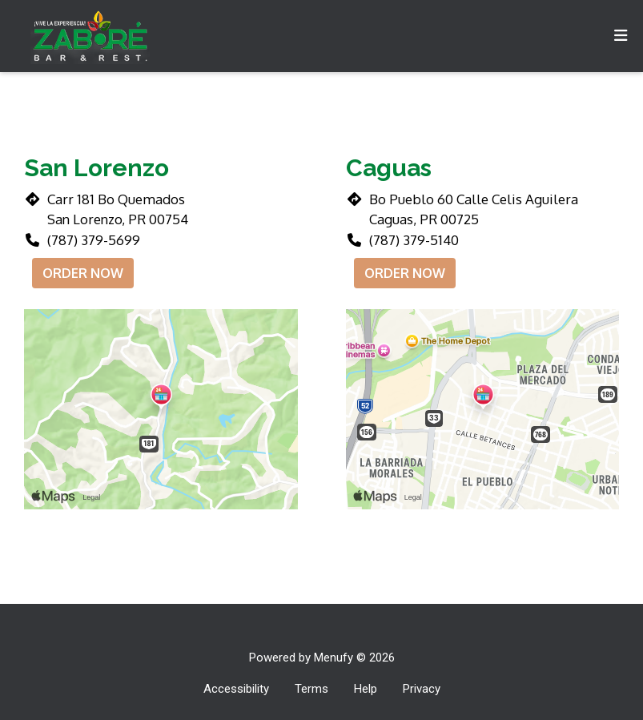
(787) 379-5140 (414, 239)
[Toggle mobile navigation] (621, 36)
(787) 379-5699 (93, 239)
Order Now (82, 273)
